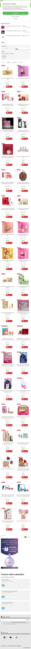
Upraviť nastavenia (15, 16)
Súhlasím (15, 13)
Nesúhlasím (15, 18)
